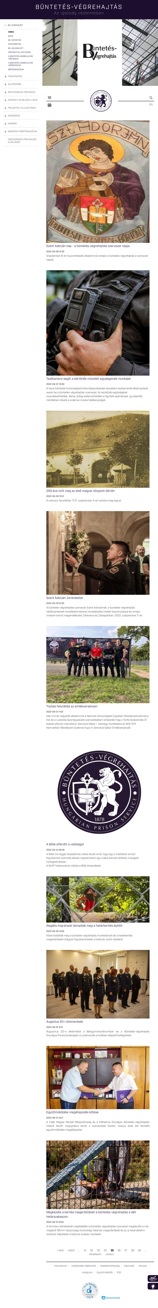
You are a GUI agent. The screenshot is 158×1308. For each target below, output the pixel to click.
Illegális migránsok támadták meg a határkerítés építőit (84, 926)
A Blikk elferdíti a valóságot (65, 844)
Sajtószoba (14, 84)
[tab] (21, 25)
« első (60, 1250)
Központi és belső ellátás (22, 100)
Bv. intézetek (14, 40)
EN (151, 104)
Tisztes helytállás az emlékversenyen (71, 706)
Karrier (12, 123)
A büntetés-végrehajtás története (20, 57)
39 (139, 1250)
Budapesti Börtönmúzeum (22, 131)
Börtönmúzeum (16, 69)
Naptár (49, 105)
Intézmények (14, 44)
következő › (95, 1254)
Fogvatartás (15, 76)
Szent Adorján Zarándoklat (64, 598)
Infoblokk (153, 1286)
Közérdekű (14, 115)
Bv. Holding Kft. (16, 48)
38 (132, 1250)
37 (125, 1250)
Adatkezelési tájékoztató (83, 1266)
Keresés (152, 99)
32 (91, 1250)
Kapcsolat (129, 1266)
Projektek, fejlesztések (22, 108)
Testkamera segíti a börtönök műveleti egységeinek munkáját (88, 379)
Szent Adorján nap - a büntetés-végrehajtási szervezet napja (88, 246)
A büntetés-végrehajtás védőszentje (20, 64)
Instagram (87, 1272)
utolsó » (110, 1254)
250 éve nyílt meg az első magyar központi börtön (80, 491)
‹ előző (71, 1250)
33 (98, 1250)
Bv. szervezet (15, 25)
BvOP (10, 36)
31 (85, 1250)
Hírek (11, 32)
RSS (119, 1272)
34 (105, 1250)
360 (153, 1278)
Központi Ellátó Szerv (19, 52)
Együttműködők (105, 1272)
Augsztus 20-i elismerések (64, 1022)
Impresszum (60, 1266)
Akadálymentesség (110, 1266)
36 (119, 1250)
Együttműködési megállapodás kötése (72, 1112)
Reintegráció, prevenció (21, 92)
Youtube (142, 1266)
